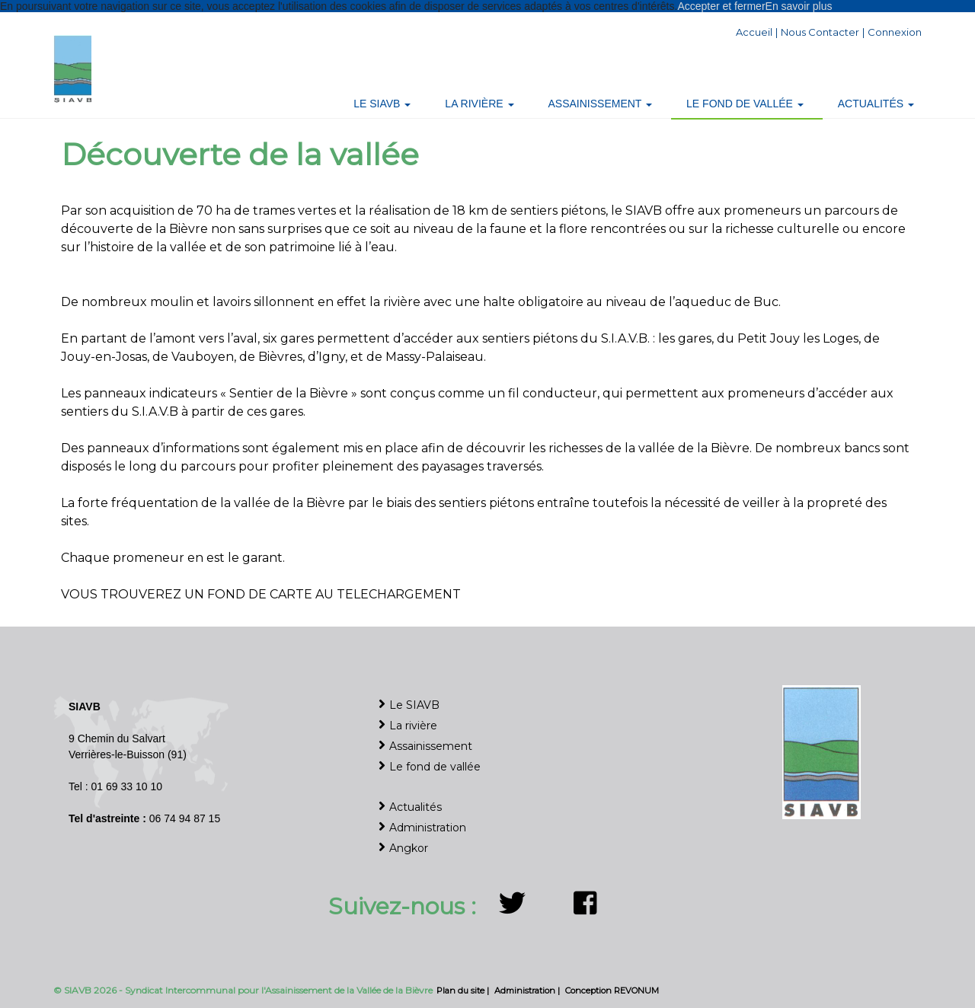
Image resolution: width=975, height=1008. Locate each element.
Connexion (895, 32)
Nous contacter (820, 32)
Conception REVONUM (612, 990)
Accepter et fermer (721, 6)
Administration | (528, 990)
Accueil (754, 32)
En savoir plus (799, 6)
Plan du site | (463, 990)
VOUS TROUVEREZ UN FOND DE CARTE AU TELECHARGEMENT (261, 594)
